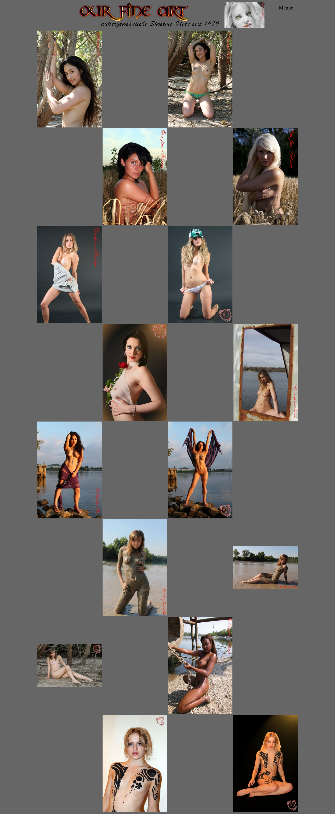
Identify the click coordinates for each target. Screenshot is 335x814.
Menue (286, 8)
